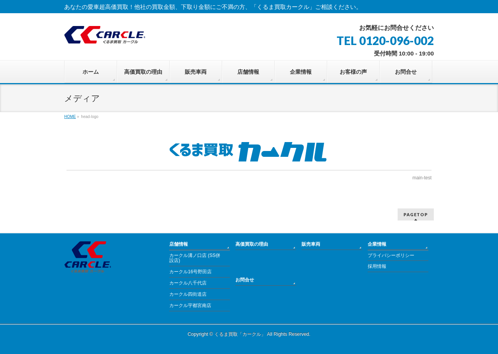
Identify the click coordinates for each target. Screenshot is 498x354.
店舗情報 (178, 244)
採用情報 (377, 266)
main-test (421, 177)
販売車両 (311, 244)
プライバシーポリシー (391, 255)
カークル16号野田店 (190, 271)
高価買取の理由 (251, 244)
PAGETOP (415, 214)
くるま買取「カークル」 (240, 334)
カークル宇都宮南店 (190, 305)
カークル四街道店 (188, 294)
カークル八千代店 (188, 283)
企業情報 (377, 244)
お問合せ (244, 280)
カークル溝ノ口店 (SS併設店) (194, 258)
